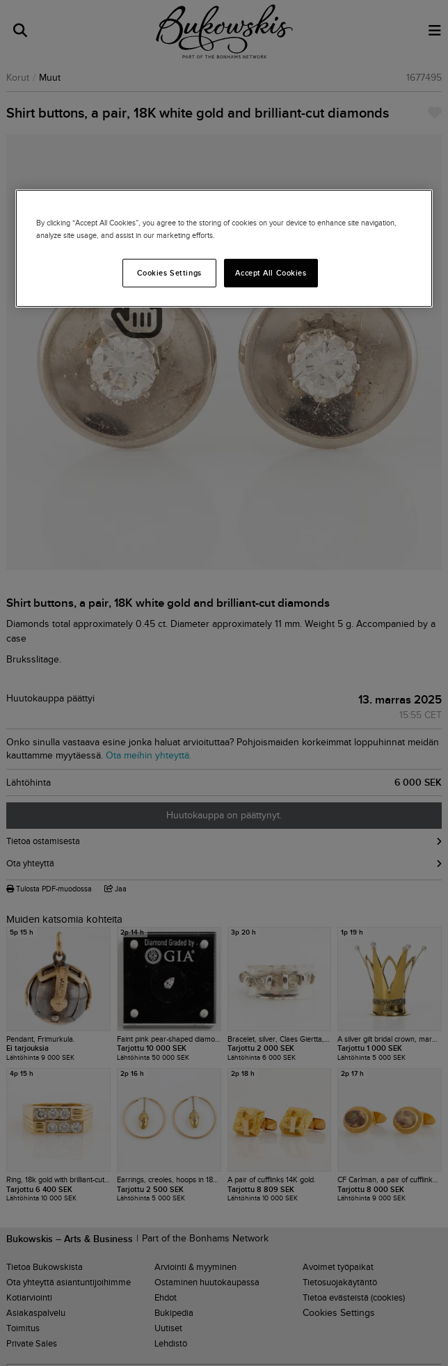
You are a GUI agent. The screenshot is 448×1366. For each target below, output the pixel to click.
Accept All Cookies (270, 272)
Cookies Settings (169, 272)
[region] (224, 248)
